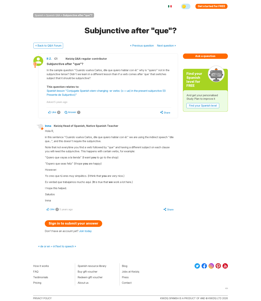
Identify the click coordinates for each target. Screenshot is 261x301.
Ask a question (205, 56)
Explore (97, 6)
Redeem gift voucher (90, 277)
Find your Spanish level (203, 105)
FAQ (35, 271)
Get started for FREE (211, 6)
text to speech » (66, 246)
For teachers (116, 6)
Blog (124, 266)
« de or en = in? (47, 246)
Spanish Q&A (53, 15)
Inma (48, 125)
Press (125, 277)
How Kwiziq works (74, 6)
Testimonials (40, 277)
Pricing (134, 6)
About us (83, 282)
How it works (41, 266)
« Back (48, 45)
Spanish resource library (92, 266)
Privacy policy (42, 298)
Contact (126, 282)
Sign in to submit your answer (73, 223)
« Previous (142, 45)
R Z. (49, 58)
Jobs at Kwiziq (130, 271)
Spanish (39, 15)
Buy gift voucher (87, 271)
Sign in (148, 6)
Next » (166, 45)
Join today (85, 231)
